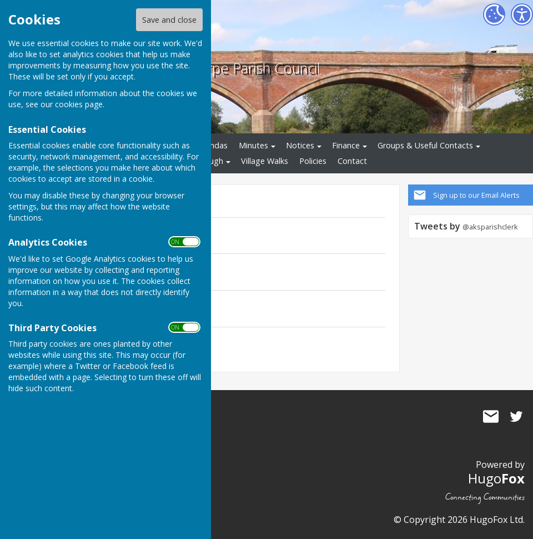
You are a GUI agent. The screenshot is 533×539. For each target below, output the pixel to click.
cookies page (79, 104)
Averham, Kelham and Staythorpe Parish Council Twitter (516, 416)
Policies (312, 161)
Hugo (496, 478)
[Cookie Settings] (494, 14)
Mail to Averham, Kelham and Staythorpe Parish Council (490, 416)
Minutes (253, 145)
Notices (300, 145)
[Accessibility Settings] (522, 14)
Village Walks (264, 161)
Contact (352, 161)
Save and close (169, 19)
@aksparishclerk (490, 227)
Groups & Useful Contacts (425, 145)
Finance (346, 145)
